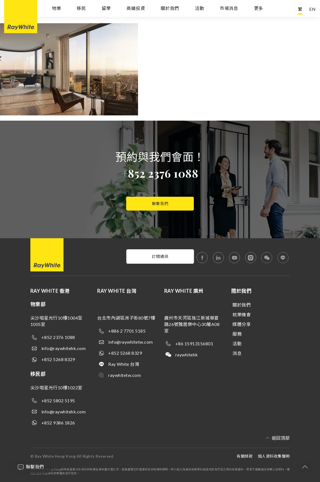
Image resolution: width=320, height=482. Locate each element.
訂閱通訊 (160, 256)
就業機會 (241, 314)
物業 (56, 9)
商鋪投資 (135, 9)
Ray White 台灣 (123, 364)
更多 (258, 9)
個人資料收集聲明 (274, 456)
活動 (199, 9)
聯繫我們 (160, 203)
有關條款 (245, 456)
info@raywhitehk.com (63, 348)
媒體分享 (241, 324)
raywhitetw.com (124, 375)
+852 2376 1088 (160, 173)
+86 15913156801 (194, 343)
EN (312, 9)
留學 (106, 9)
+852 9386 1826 (58, 422)
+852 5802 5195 (58, 400)
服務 (237, 333)
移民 (81, 9)
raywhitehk (186, 354)
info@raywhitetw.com (130, 341)
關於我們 (170, 9)
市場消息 (229, 9)
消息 (237, 353)
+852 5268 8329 (58, 359)
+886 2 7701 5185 (127, 330)
